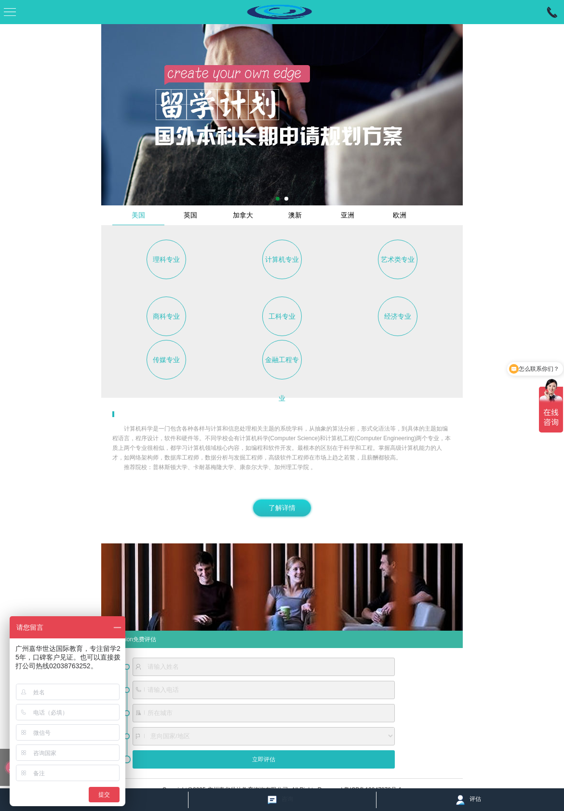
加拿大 (243, 215)
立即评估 (263, 759)
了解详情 (282, 508)
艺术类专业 (398, 259)
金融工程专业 (282, 367)
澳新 (295, 215)
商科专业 (166, 316)
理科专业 (166, 259)
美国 (138, 215)
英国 (190, 215)
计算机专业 (282, 259)
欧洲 (399, 215)
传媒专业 (166, 360)
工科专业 (282, 316)
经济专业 (397, 316)
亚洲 (347, 215)
